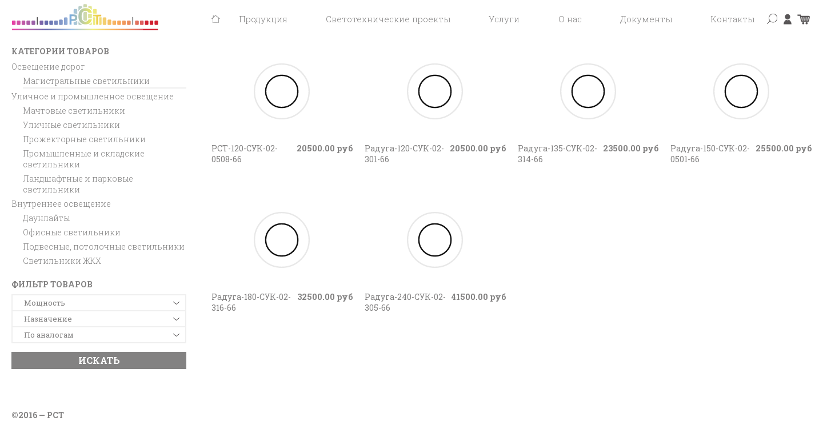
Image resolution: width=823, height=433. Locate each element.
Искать (99, 360)
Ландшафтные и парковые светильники (78, 184)
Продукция (263, 19)
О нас (570, 19)
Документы (646, 19)
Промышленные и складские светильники (84, 159)
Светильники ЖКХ (62, 260)
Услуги (504, 19)
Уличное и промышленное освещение (92, 96)
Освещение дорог (48, 66)
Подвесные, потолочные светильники (104, 246)
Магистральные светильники (86, 80)
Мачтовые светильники (74, 110)
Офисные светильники (72, 232)
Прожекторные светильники (84, 139)
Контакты (732, 19)
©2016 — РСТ (37, 415)
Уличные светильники (71, 124)
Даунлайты (46, 218)
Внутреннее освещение (61, 203)
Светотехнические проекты (388, 19)
